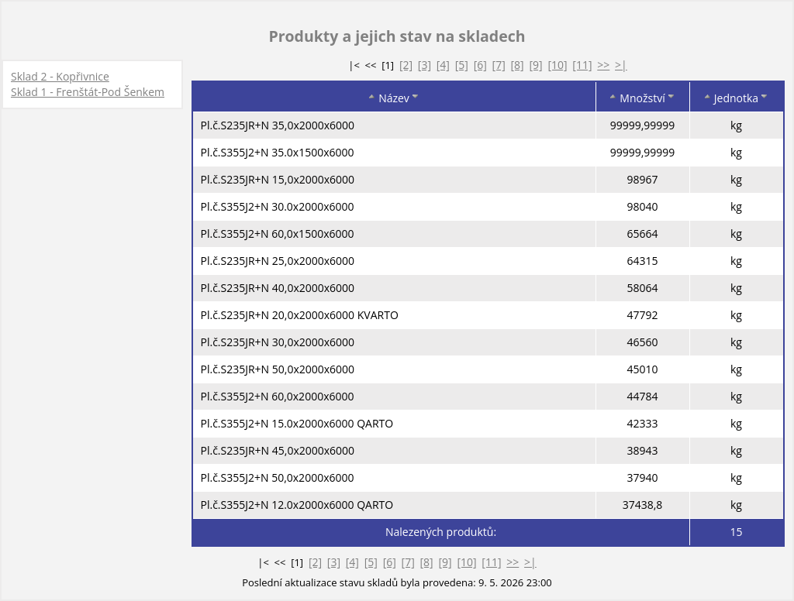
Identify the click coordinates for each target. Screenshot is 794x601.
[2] (406, 64)
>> (603, 64)
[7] (499, 64)
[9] (535, 64)
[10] (557, 64)
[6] (480, 64)
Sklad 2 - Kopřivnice (60, 76)
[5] (461, 64)
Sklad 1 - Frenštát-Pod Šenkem (87, 91)
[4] (443, 64)
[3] (424, 64)
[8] (517, 64)
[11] (582, 64)
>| (621, 64)
